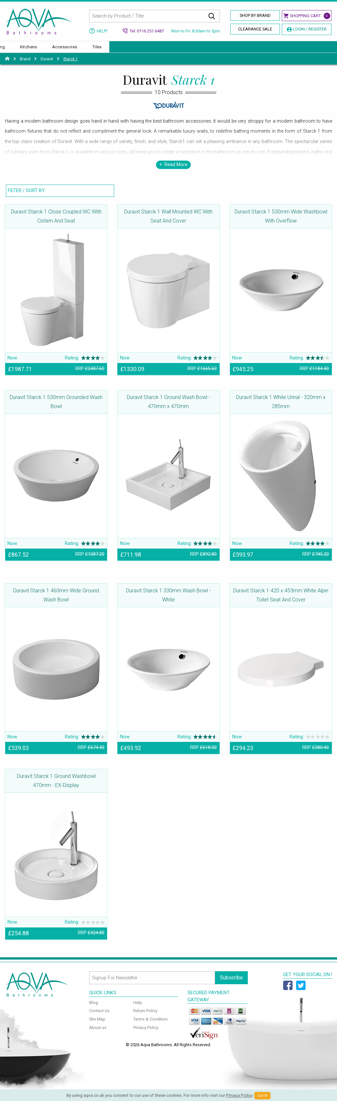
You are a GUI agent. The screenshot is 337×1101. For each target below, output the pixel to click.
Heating (225, 50)
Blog (93, 1009)
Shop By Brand (255, 15)
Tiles (325, 50)
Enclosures (101, 50)
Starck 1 (70, 65)
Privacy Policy (145, 1034)
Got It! (262, 1096)
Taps (165, 50)
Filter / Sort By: (27, 197)
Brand (25, 65)
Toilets (69, 50)
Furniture (193, 50)
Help (137, 1009)
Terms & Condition (150, 1025)
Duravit (47, 65)
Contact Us (99, 1017)
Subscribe (231, 984)
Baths (13, 50)
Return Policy (145, 1017)
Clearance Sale (255, 29)
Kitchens (256, 50)
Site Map (97, 1025)
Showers (136, 50)
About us (97, 1034)
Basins (40, 50)
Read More (175, 171)
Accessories (292, 50)
